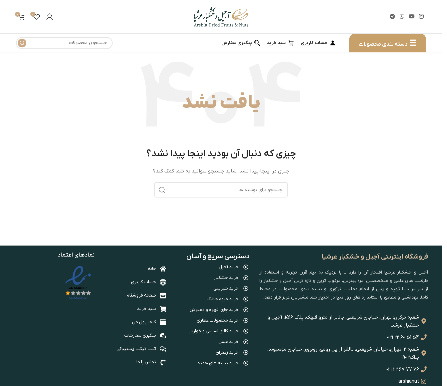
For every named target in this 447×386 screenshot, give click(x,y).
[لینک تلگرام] (392, 16)
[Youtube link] (411, 16)
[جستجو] (64, 43)
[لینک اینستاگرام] (421, 16)
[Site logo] (221, 16)
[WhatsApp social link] (401, 16)
